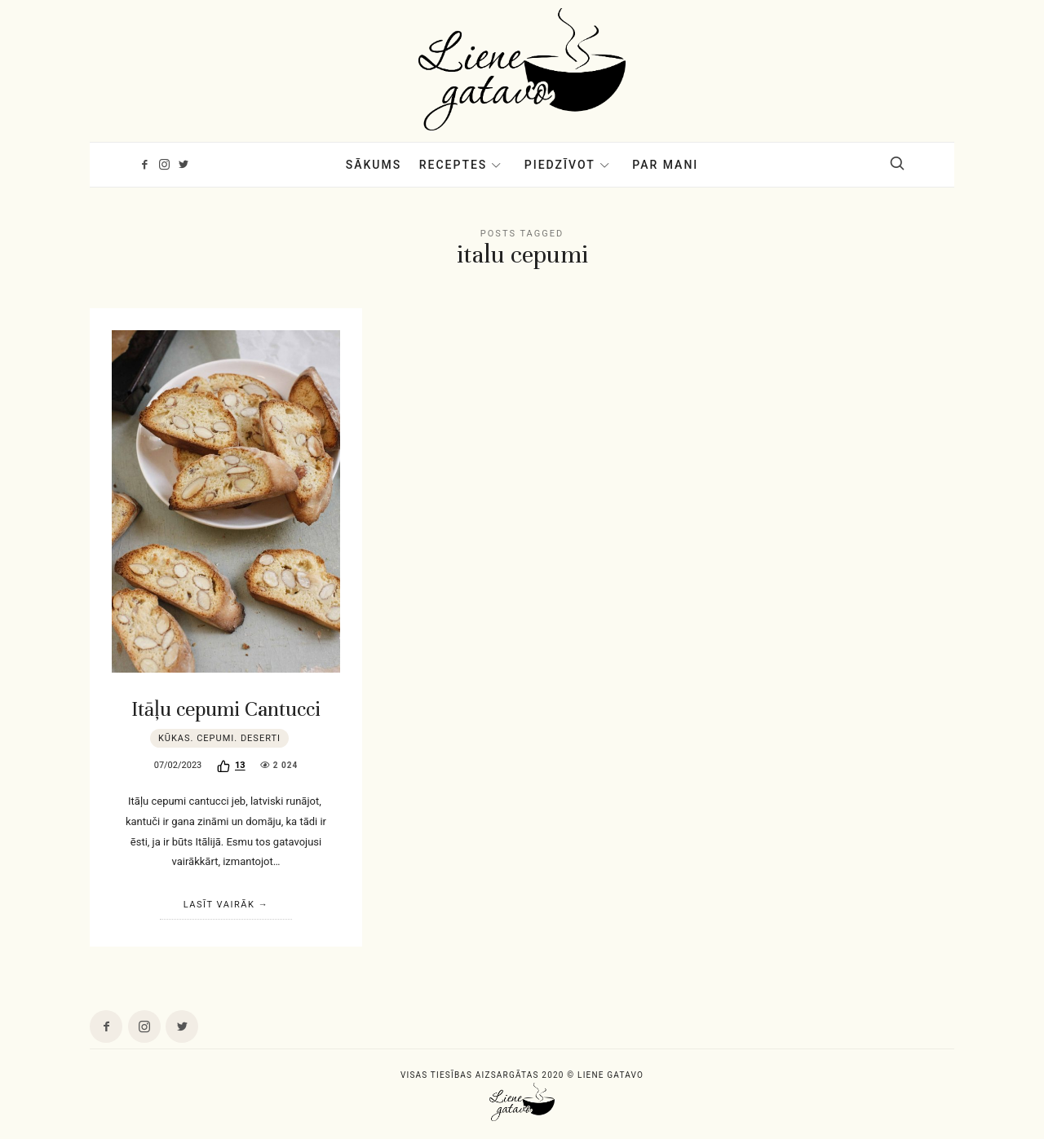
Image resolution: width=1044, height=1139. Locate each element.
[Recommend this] (231, 766)
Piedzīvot (559, 164)
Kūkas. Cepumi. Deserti (219, 738)
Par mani (665, 164)
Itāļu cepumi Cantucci (226, 709)
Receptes (453, 164)
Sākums (374, 164)
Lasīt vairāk (219, 904)
